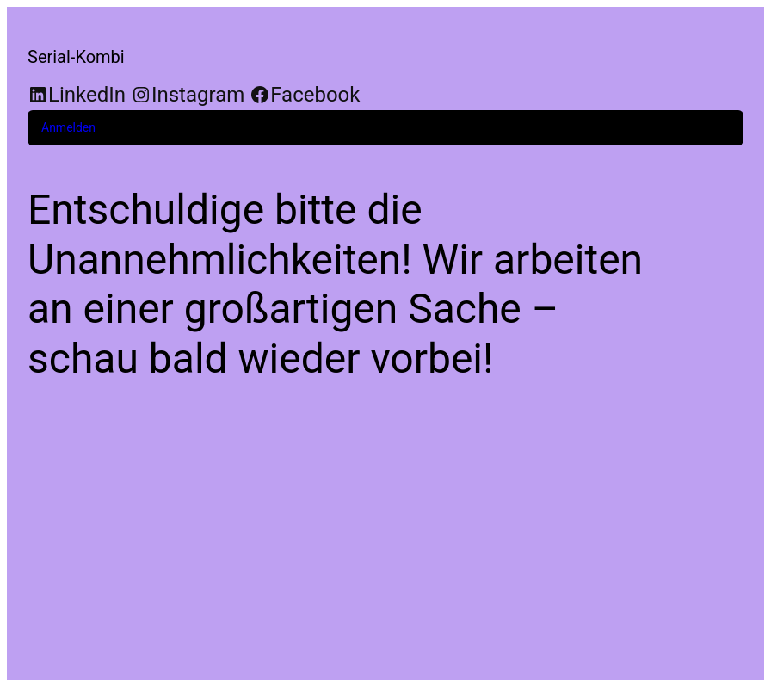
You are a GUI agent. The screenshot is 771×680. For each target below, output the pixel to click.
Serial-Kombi (76, 56)
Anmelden (68, 127)
